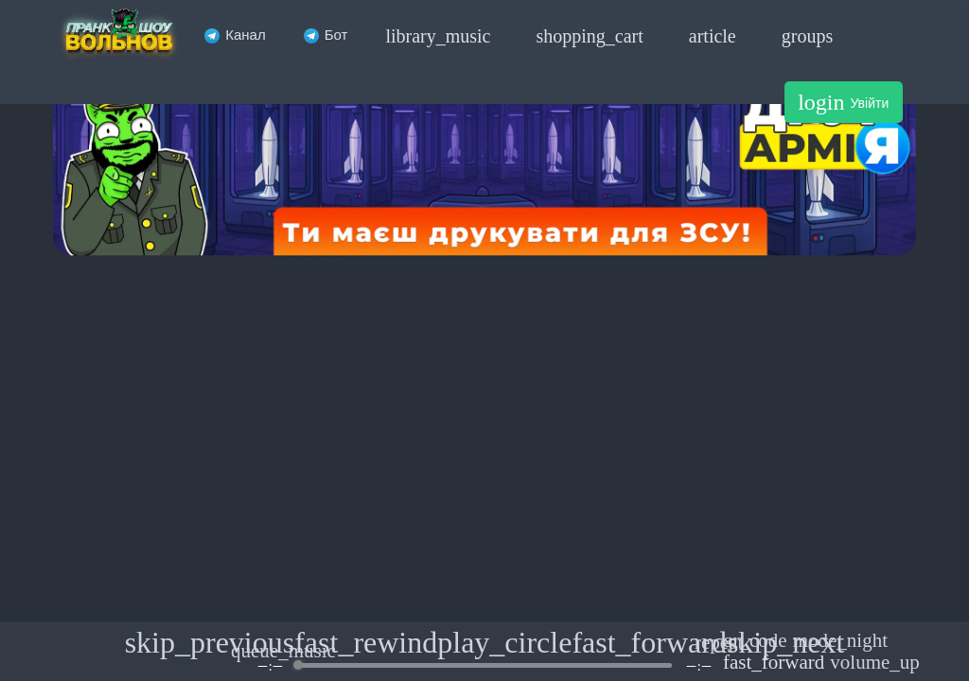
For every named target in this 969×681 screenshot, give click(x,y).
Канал (234, 35)
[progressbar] (484, 665)
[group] (484, 652)
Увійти (843, 102)
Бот (326, 35)
